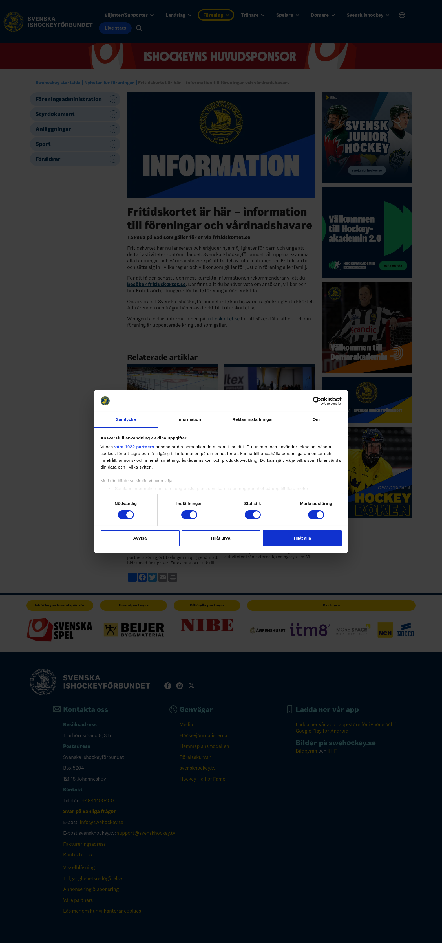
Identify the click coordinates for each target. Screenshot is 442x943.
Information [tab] (189, 419)
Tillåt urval (221, 538)
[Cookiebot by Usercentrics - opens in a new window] (317, 401)
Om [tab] (316, 419)
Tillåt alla (302, 538)
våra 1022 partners (134, 446)
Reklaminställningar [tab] (252, 419)
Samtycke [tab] (126, 419)
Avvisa (140, 538)
